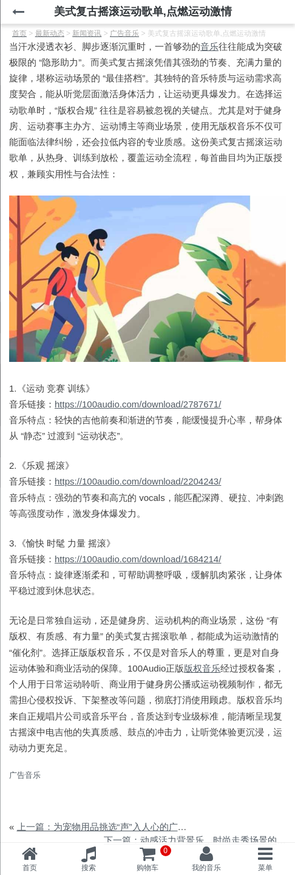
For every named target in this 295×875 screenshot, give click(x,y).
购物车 (154, 858)
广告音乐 (25, 775)
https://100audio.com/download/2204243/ (138, 481)
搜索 (88, 867)
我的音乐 (206, 867)
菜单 (265, 867)
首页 (29, 867)
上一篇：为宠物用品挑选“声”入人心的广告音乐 (111, 827)
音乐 (209, 46)
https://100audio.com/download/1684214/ (138, 559)
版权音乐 (202, 668)
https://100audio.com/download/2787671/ (138, 404)
